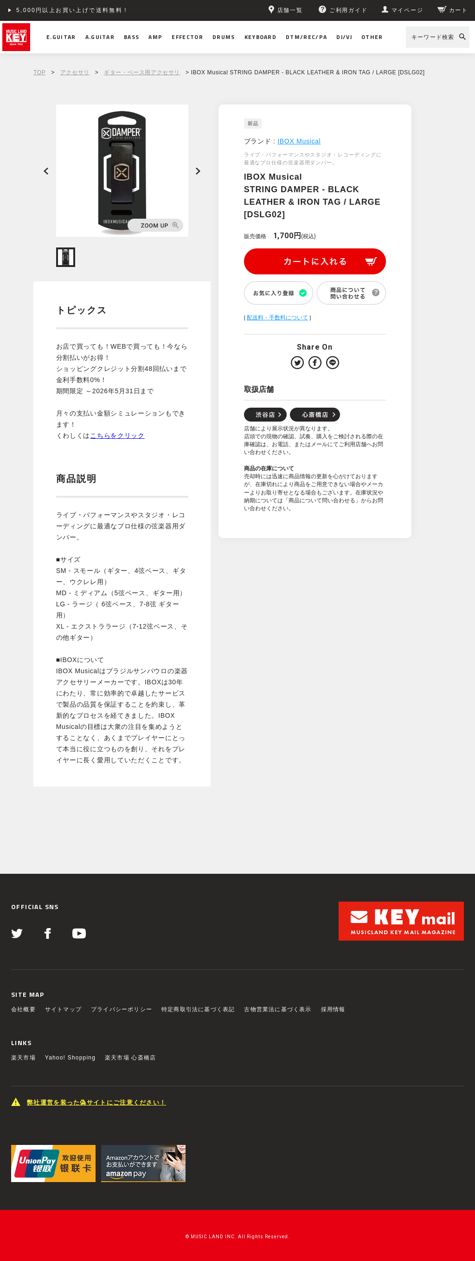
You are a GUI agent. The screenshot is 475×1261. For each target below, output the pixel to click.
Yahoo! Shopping (70, 1057)
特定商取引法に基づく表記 (198, 1009)
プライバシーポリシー (121, 1009)
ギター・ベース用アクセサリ (142, 72)
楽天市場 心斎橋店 (130, 1057)
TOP (39, 72)
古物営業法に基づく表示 (277, 1009)
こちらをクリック (117, 435)
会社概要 (23, 1009)
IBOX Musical (299, 141)
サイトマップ (63, 1009)
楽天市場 (23, 1057)
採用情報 (333, 1009)
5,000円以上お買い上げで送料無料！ (72, 10)
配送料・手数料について (277, 317)
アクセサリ (75, 72)
